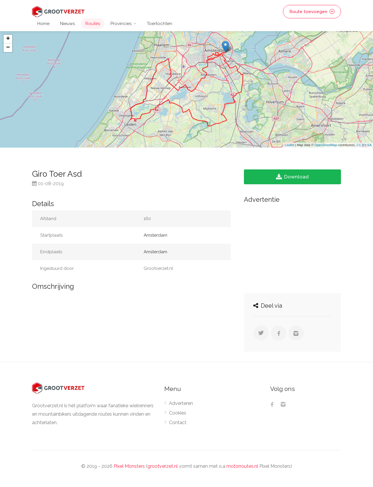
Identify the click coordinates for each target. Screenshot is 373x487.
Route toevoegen (312, 11)
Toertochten (159, 23)
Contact (177, 422)
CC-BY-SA (364, 145)
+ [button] (8, 39)
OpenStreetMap (325, 145)
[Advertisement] (292, 246)
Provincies (120, 23)
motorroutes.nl (242, 466)
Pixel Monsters (129, 466)
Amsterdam (155, 235)
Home (43, 23)
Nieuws (67, 23)
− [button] (8, 47)
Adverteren (181, 403)
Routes (92, 23)
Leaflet (289, 145)
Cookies (177, 413)
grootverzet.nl (162, 466)
